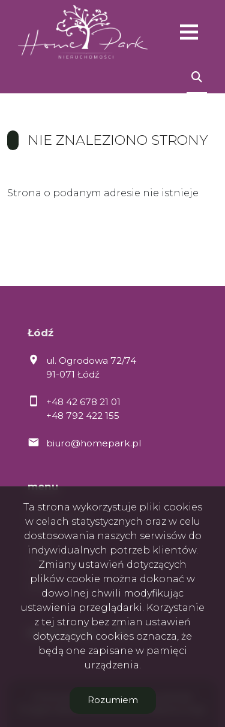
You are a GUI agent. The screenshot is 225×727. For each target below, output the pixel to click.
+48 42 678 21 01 (83, 401)
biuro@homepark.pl (93, 443)
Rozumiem (113, 699)
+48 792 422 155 (82, 415)
